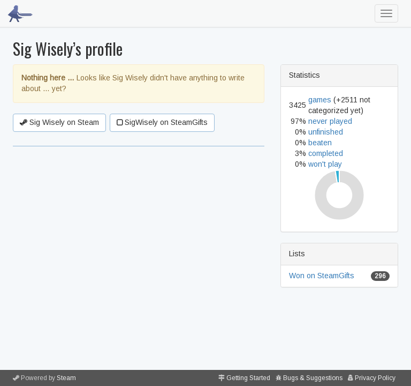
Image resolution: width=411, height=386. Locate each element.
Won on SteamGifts (321, 275)
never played (330, 121)
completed (325, 153)
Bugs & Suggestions (312, 378)
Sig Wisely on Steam (59, 122)
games (319, 99)
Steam (66, 378)
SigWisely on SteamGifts (162, 122)
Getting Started (248, 378)
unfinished (325, 132)
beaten (320, 142)
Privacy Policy (375, 378)
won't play (325, 164)
